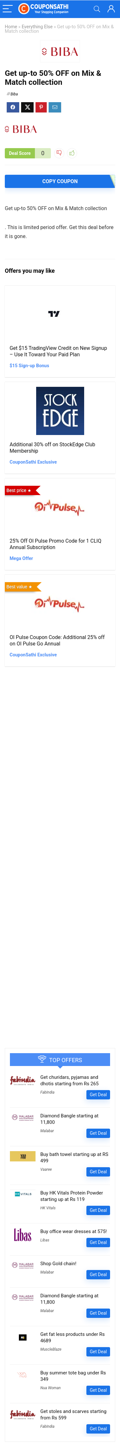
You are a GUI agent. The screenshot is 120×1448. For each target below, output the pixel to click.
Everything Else (37, 27)
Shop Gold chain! (58, 1263)
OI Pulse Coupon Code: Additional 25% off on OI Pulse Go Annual (57, 640)
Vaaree (46, 1169)
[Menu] (7, 9)
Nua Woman (50, 1388)
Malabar (47, 1131)
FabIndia (47, 1092)
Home (11, 27)
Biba (14, 94)
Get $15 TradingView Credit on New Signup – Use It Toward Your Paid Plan (58, 351)
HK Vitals (48, 1208)
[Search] (97, 9)
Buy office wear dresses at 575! (73, 1231)
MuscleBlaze (50, 1349)
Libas (44, 1240)
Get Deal (98, 1094)
